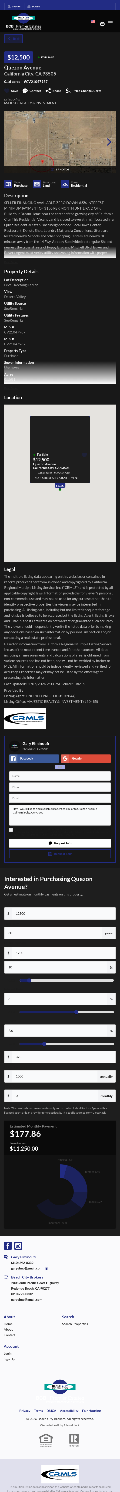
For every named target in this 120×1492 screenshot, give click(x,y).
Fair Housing (91, 1319)
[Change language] (93, 21)
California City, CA (23, 73)
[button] (60, 843)
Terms (67, 834)
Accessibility (69, 1319)
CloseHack (72, 1334)
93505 (49, 73)
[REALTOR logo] (74, 1349)
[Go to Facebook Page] (8, 1154)
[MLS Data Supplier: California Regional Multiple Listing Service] (60, 1383)
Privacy (76, 834)
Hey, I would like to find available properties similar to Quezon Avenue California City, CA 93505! (60, 815)
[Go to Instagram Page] (18, 1154)
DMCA (51, 1319)
